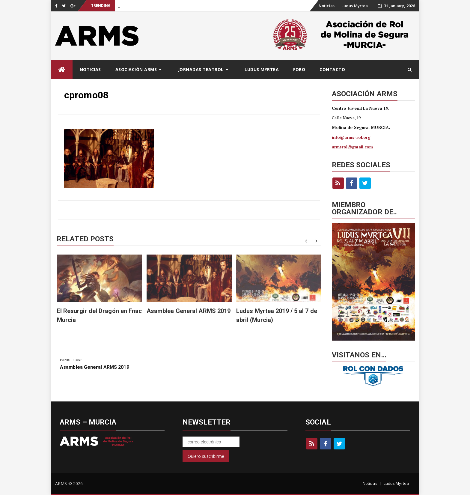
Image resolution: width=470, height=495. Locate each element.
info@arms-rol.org (351, 137)
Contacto (332, 69)
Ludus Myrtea (354, 5)
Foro (299, 69)
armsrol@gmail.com (352, 147)
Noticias (327, 5)
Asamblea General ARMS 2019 (189, 311)
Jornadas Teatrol (201, 69)
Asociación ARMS (136, 69)
